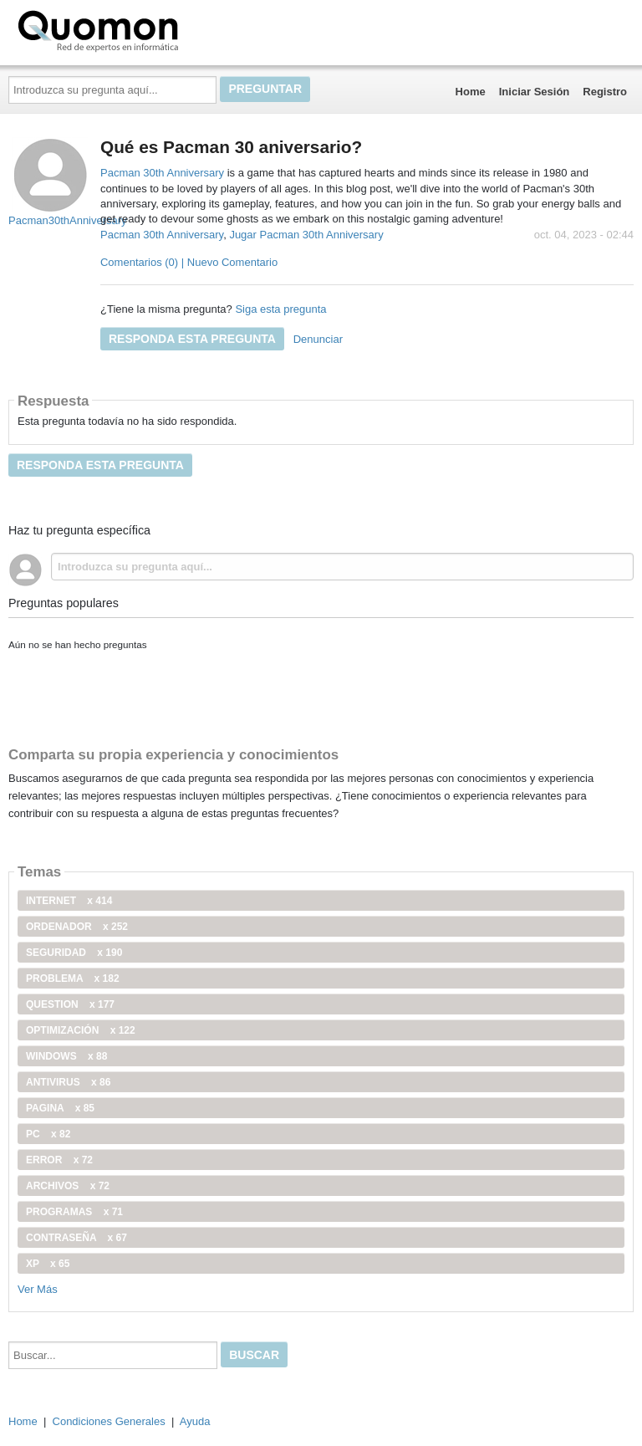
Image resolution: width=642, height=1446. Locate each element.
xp (47, 1264)
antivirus (68, 1082)
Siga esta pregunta (280, 309)
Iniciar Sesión (534, 91)
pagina (60, 1108)
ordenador (77, 926)
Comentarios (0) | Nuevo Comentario (189, 262)
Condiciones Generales (109, 1421)
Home (471, 91)
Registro (605, 91)
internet (69, 901)
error (59, 1160)
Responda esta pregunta (192, 338)
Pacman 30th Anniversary (163, 172)
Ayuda (195, 1421)
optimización (80, 1030)
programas (74, 1212)
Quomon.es (151, 29)
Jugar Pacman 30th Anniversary (306, 234)
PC (48, 1134)
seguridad (74, 952)
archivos (68, 1186)
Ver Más (38, 1289)
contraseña (76, 1238)
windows (66, 1056)
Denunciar (318, 339)
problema (73, 978)
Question (70, 1004)
